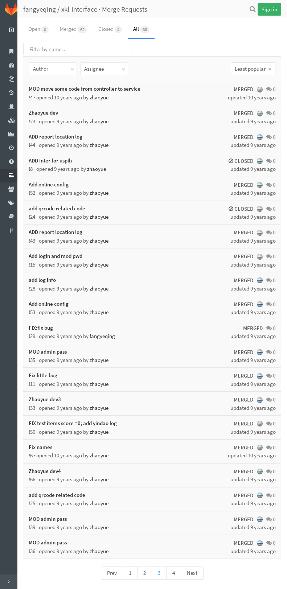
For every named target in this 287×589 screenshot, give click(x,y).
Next (194, 572)
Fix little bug (48, 375)
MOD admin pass (53, 351)
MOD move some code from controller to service (89, 88)
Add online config (54, 184)
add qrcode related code (62, 208)
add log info (47, 279)
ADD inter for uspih (55, 160)
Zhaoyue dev (48, 112)
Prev (114, 572)
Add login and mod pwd (60, 255)
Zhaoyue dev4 (50, 471)
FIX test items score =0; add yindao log (78, 423)
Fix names (45, 447)
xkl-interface (84, 9)
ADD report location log (60, 136)
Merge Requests (129, 9)
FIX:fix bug (46, 327)
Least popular (253, 68)
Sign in (269, 9)
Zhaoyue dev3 (50, 399)
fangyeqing (44, 9)
